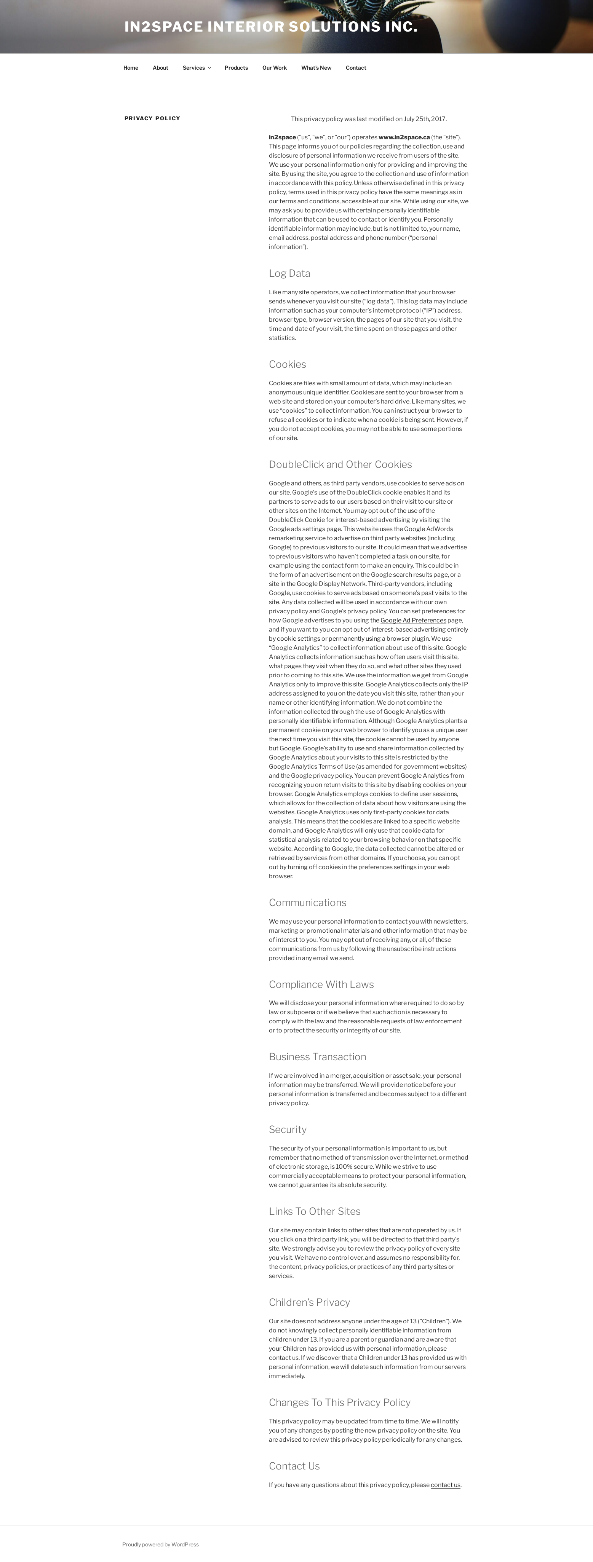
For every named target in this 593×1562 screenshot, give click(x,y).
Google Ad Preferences (413, 620)
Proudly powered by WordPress (160, 1544)
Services (197, 67)
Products (236, 67)
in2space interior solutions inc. (272, 26)
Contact (356, 67)
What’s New (316, 67)
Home (130, 67)
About (160, 67)
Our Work (274, 67)
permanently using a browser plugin (379, 638)
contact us (445, 1485)
